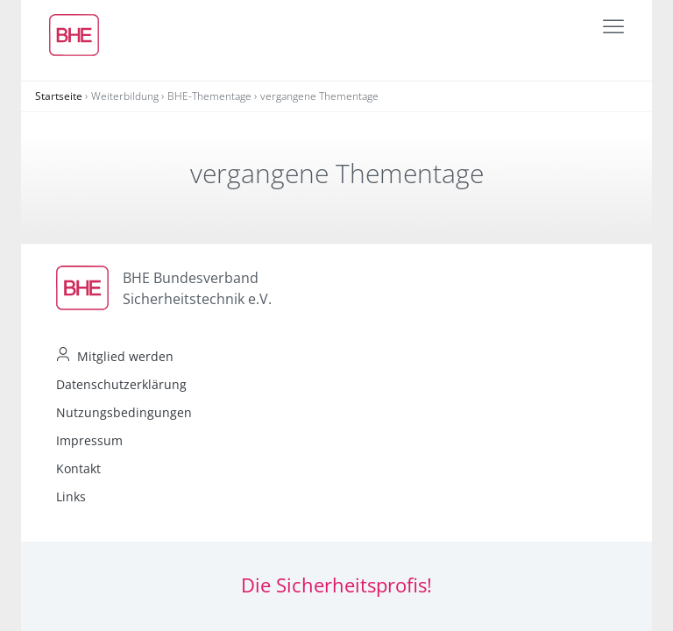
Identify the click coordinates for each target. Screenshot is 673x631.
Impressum (89, 440)
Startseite (58, 96)
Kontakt (78, 468)
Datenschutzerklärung (121, 384)
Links (71, 496)
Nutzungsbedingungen (124, 412)
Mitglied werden (125, 356)
